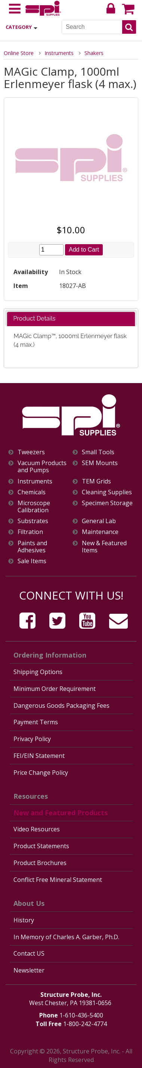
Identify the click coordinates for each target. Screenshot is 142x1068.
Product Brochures (40, 863)
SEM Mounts (100, 463)
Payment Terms (35, 722)
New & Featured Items (104, 547)
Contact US (28, 953)
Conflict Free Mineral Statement (57, 880)
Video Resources (36, 829)
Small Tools (98, 452)
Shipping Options (37, 672)
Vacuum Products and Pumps (42, 466)
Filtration (30, 531)
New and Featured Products (60, 812)
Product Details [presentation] (34, 318)
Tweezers (31, 452)
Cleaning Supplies (107, 492)
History (23, 920)
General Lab (99, 521)
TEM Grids (96, 481)
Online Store (19, 53)
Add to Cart (84, 249)
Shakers (94, 53)
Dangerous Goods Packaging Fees (61, 705)
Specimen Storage (107, 503)
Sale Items (32, 561)
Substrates (33, 521)
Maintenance (100, 531)
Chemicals (32, 492)
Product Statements (41, 846)
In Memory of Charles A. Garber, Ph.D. (66, 937)
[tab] (71, 319)
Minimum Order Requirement (54, 689)
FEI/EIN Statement (39, 756)
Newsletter (28, 970)
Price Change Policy (40, 772)
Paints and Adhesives (32, 547)
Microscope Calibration (34, 507)
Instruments (59, 53)
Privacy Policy (32, 739)
